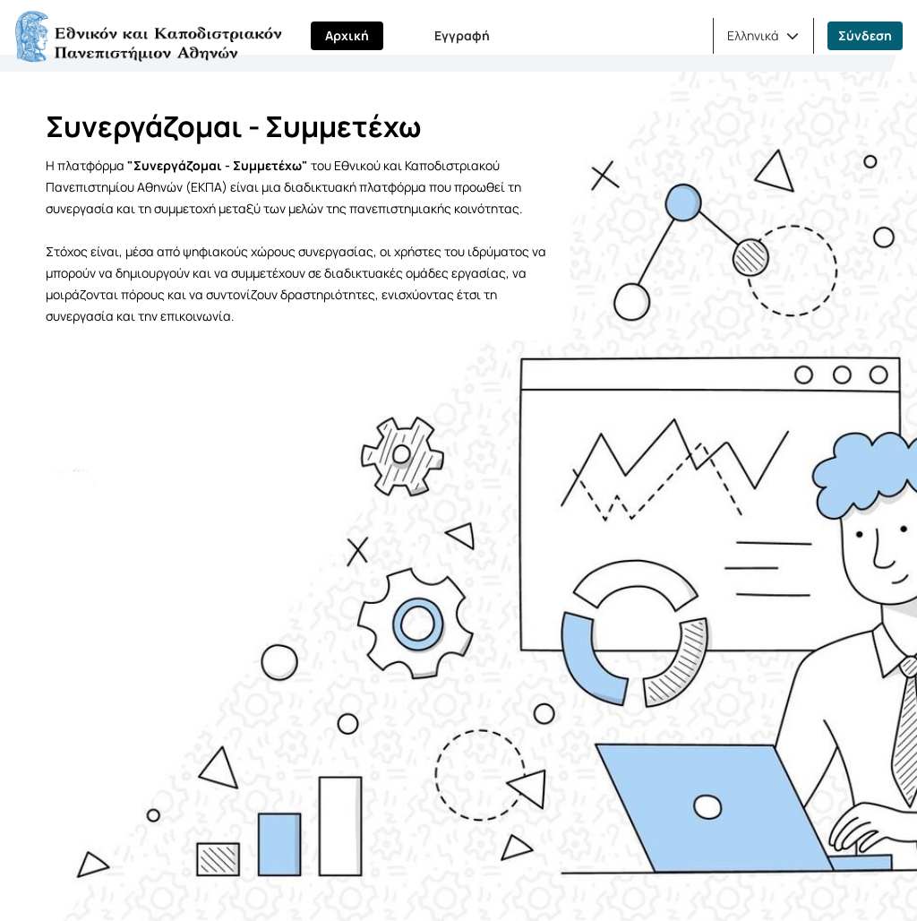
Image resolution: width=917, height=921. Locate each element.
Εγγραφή (462, 35)
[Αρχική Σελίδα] (148, 36)
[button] (763, 36)
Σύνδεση (865, 35)
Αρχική (347, 35)
